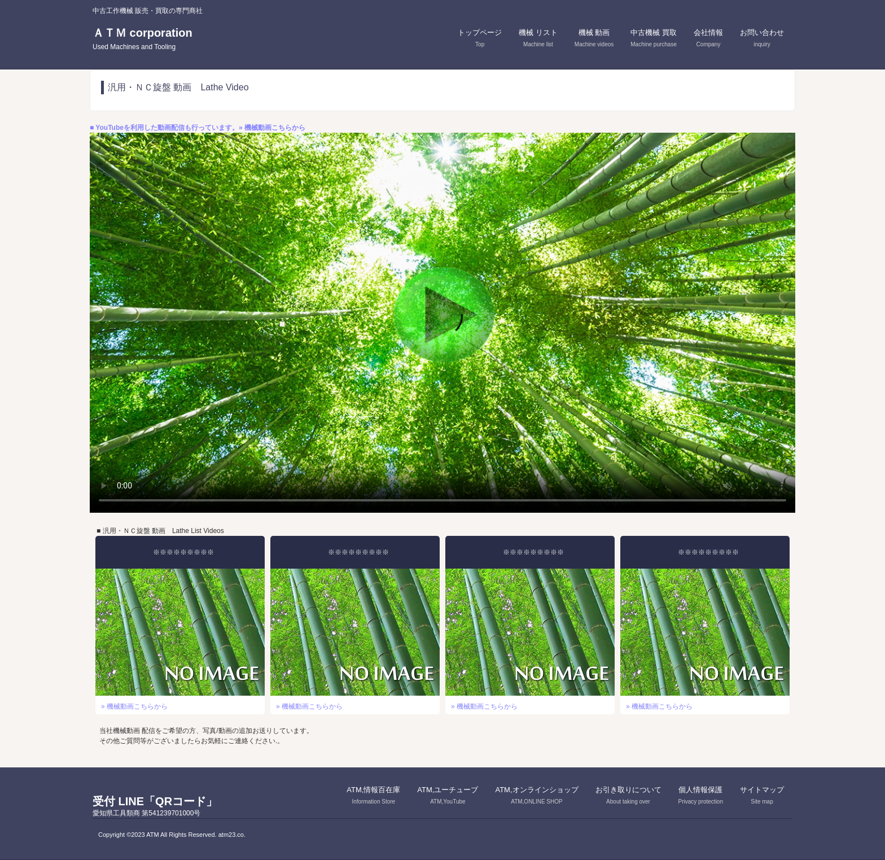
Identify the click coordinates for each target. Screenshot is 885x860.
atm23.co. (232, 834)
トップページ (480, 37)
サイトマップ (762, 795)
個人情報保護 (700, 795)
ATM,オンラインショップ (536, 795)
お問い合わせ (762, 37)
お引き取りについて (628, 795)
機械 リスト (538, 37)
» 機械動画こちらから (134, 706)
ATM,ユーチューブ (447, 795)
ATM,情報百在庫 (373, 795)
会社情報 (708, 37)
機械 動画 (594, 37)
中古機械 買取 (653, 37)
